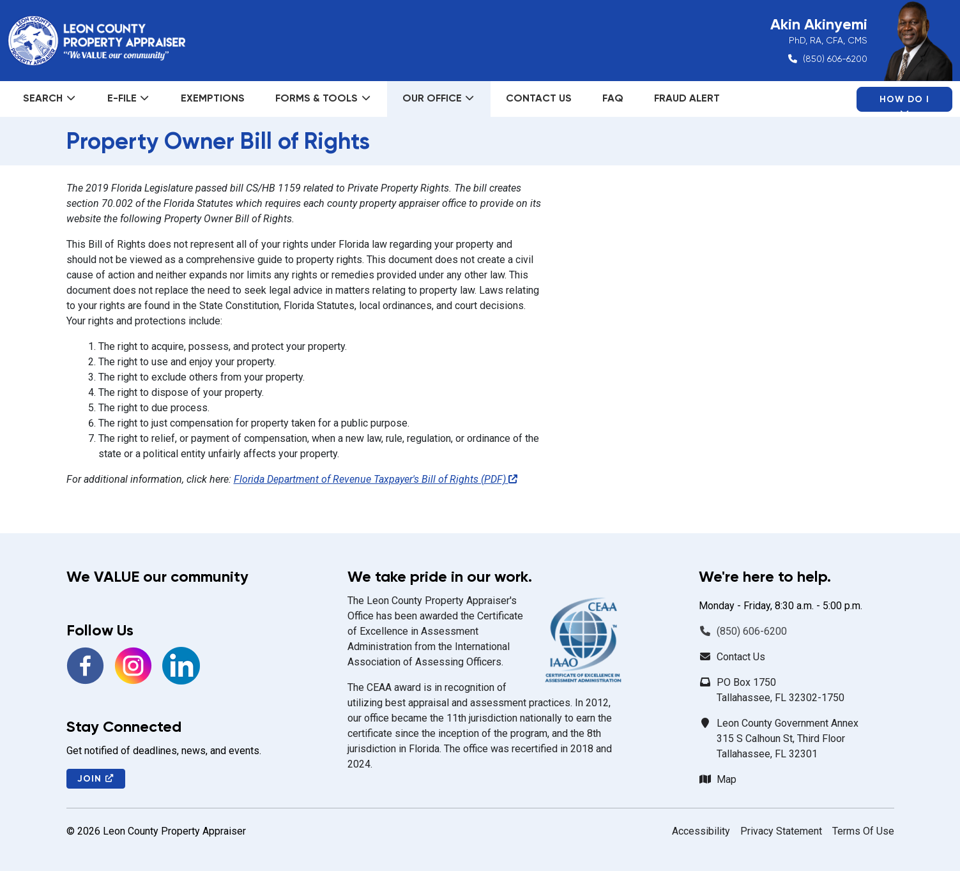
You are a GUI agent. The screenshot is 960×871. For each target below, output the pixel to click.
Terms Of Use (863, 831)
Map (726, 779)
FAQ (612, 98)
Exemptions (213, 98)
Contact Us (539, 98)
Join (95, 778)
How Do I (904, 103)
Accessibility (701, 831)
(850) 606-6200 (835, 59)
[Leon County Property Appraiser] (96, 40)
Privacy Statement (781, 831)
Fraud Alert (687, 98)
